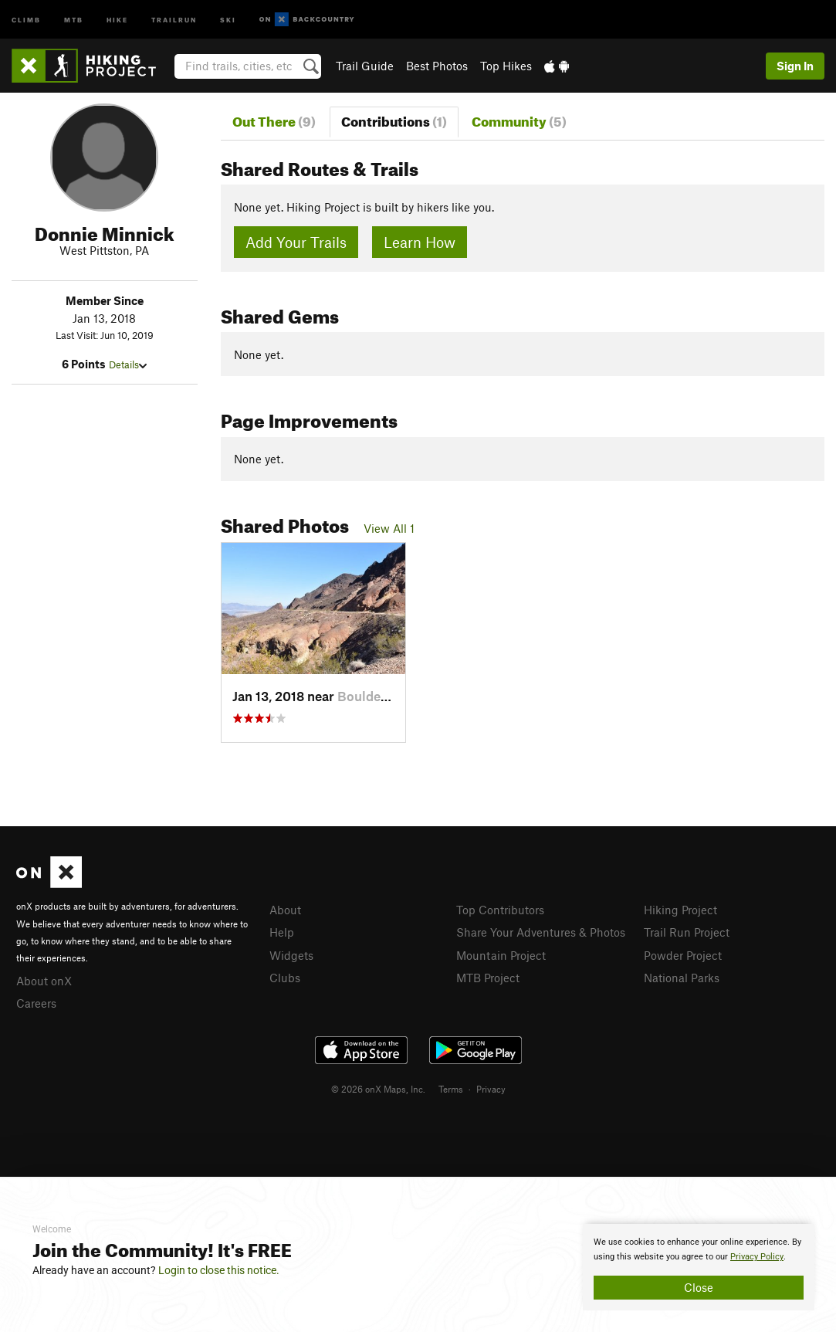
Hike (117, 19)
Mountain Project (501, 955)
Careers (36, 1003)
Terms (450, 1088)
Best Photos (437, 66)
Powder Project (683, 955)
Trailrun (174, 19)
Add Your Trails (296, 242)
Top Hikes (506, 66)
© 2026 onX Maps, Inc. (378, 1088)
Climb (26, 19)
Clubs (284, 978)
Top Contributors (500, 910)
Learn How (419, 242)
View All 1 (389, 528)
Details (128, 364)
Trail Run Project (686, 932)
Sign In (795, 66)
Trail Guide (365, 66)
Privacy (491, 1088)
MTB (73, 19)
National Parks (681, 978)
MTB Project (488, 978)
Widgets (291, 955)
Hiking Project (680, 910)
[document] (699, 1267)
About (285, 910)
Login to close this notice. (218, 1270)
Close (698, 1287)
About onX (44, 981)
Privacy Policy (757, 1257)
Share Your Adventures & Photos (540, 932)
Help (281, 932)
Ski (228, 19)
